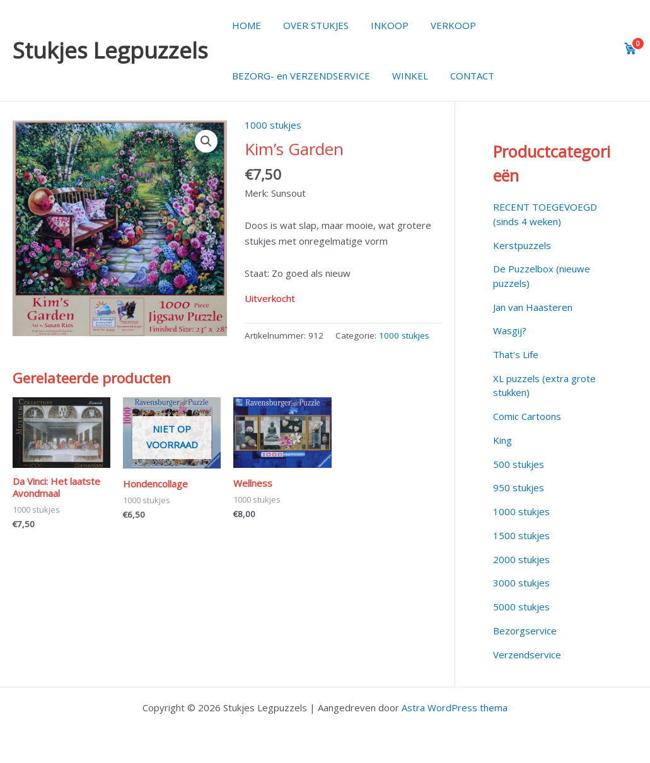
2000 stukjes (521, 559)
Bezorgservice (525, 630)
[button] (206, 141)
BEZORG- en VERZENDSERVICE (299, 75)
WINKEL (405, 75)
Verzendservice (527, 654)
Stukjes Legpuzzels (110, 50)
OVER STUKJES (311, 25)
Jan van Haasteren (532, 307)
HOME (244, 25)
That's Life (515, 354)
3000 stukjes (521, 582)
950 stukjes (518, 487)
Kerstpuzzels (522, 245)
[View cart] (630, 48)
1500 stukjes (521, 535)
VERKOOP (442, 25)
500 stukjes (518, 464)
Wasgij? (509, 330)
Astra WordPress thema (455, 707)
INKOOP (381, 25)
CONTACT (464, 75)
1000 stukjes (273, 125)
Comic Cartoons (527, 416)
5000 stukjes (521, 606)
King (502, 440)
